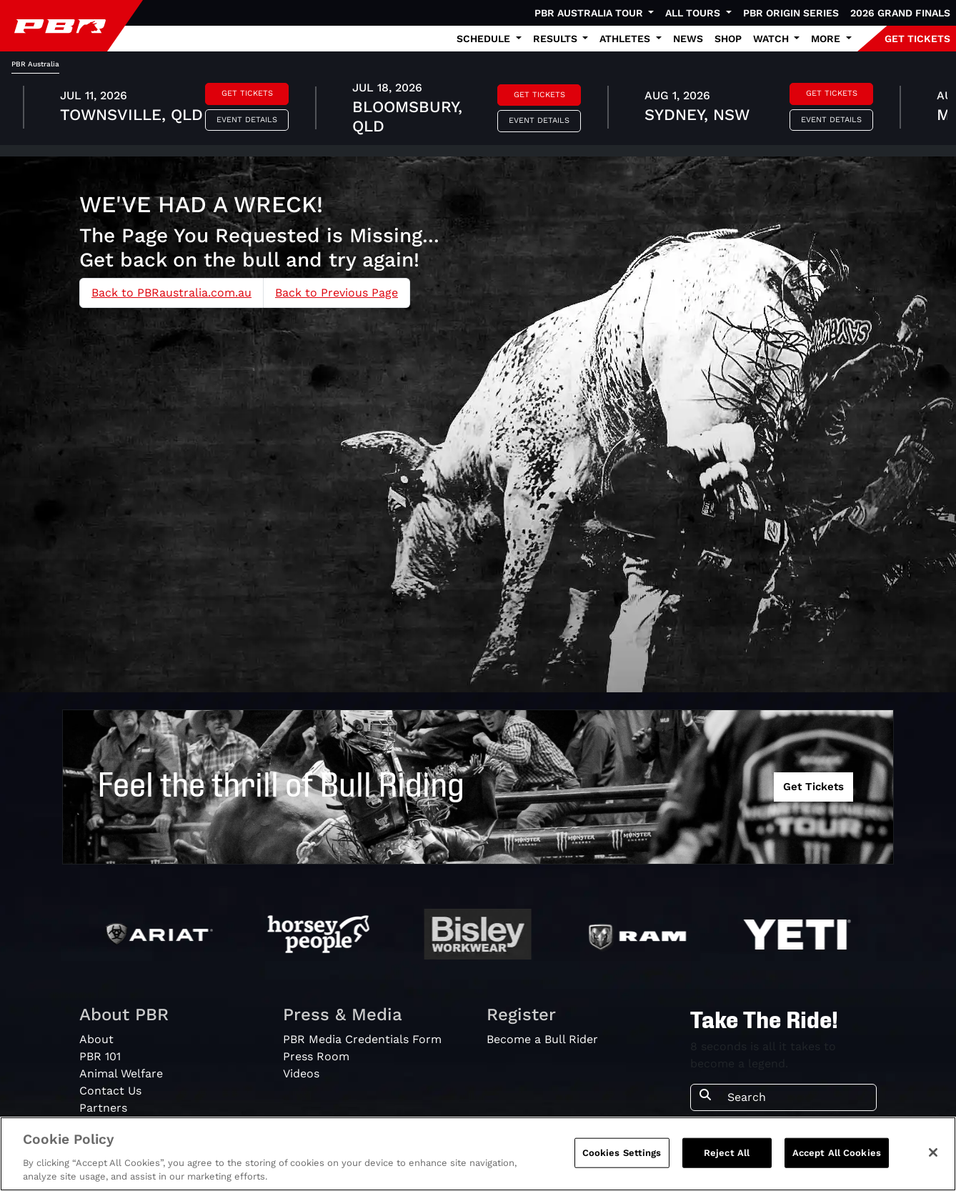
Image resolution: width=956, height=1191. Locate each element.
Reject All (727, 1152)
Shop (728, 38)
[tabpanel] (478, 109)
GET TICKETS (917, 38)
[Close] (933, 1152)
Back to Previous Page (336, 292)
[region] (478, 1154)
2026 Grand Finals (900, 13)
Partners (103, 1108)
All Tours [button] (694, 13)
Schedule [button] (485, 38)
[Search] (797, 1097)
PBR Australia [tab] (35, 64)
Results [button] (556, 38)
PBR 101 (100, 1056)
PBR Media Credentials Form (362, 1039)
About (96, 1039)
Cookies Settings (622, 1152)
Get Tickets (247, 93)
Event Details (246, 119)
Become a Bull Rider (542, 1039)
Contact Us (110, 1090)
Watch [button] (772, 38)
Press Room (316, 1056)
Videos (301, 1073)
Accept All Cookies (836, 1152)
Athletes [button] (626, 38)
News (688, 38)
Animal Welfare (121, 1073)
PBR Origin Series (791, 13)
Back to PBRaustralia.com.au (171, 292)
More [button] (827, 38)
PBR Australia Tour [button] (590, 13)
